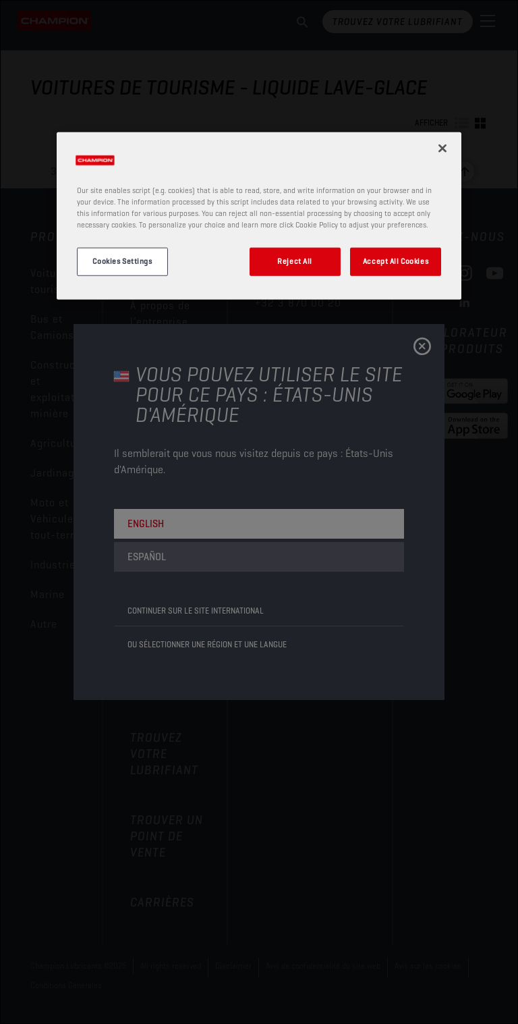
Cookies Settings (122, 261)
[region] (259, 215)
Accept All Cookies (395, 261)
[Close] (442, 148)
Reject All (294, 261)
